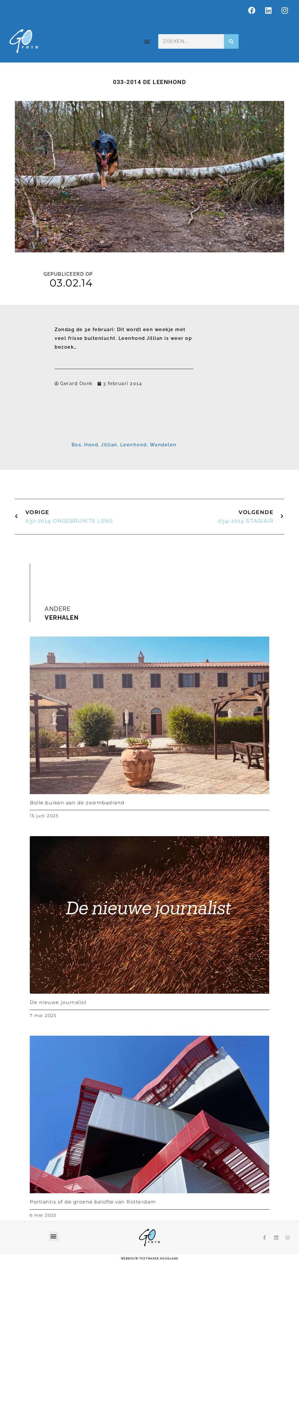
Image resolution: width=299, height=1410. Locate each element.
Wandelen (163, 593)
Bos (76, 593)
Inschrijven (145, 506)
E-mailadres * (77, 447)
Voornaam (74, 465)
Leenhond (133, 593)
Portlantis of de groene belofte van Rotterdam (93, 1350)
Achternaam (75, 483)
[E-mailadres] (145, 455)
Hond (91, 593)
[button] (147, 41)
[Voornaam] (145, 473)
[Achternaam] (145, 492)
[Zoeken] (231, 41)
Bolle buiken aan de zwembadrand (77, 951)
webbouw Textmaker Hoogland (149, 1407)
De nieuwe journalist (58, 1151)
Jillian (109, 593)
